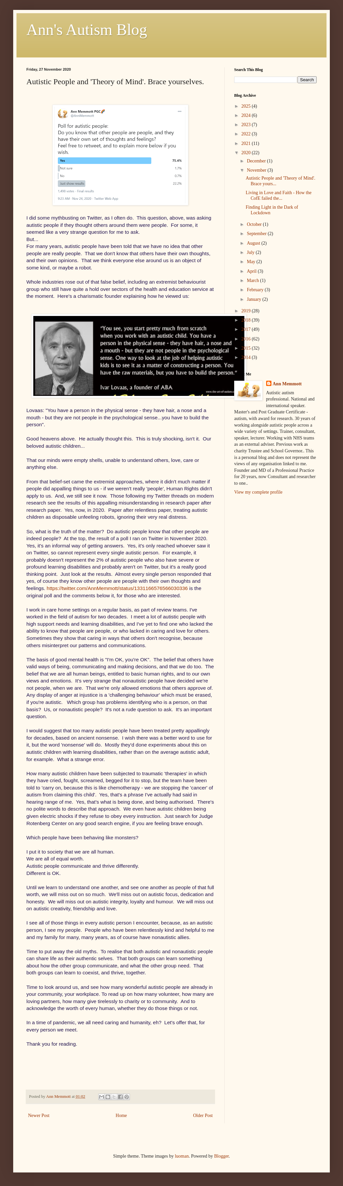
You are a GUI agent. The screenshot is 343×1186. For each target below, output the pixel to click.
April (252, 271)
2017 (246, 329)
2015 (246, 348)
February (256, 289)
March (253, 280)
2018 (246, 320)
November (257, 170)
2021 (246, 143)
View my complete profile (258, 492)
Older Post (203, 1115)
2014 (246, 357)
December (257, 160)
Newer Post (38, 1115)
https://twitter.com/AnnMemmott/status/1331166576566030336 (117, 588)
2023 (246, 124)
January (254, 299)
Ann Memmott (287, 383)
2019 (246, 310)
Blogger (221, 1156)
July (251, 252)
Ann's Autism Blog (86, 29)
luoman (182, 1156)
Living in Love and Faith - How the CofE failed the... (278, 195)
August (254, 243)
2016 (246, 338)
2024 (246, 115)
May (251, 261)
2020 (246, 152)
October (255, 224)
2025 (246, 106)
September (257, 233)
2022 (246, 133)
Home (121, 1115)
